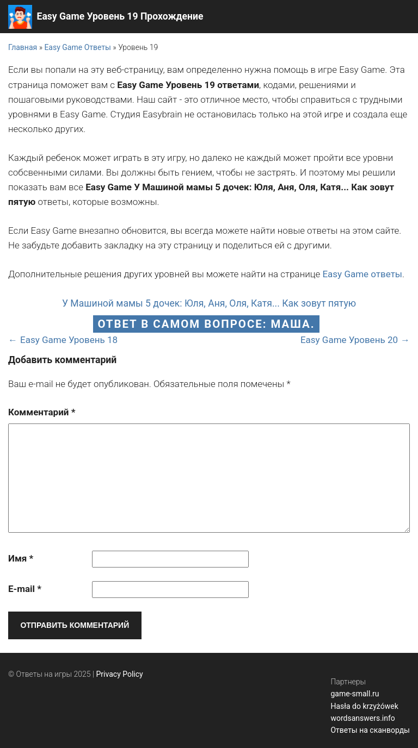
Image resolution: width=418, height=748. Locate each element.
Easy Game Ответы (77, 47)
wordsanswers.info (362, 718)
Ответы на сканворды (370, 730)
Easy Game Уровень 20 (349, 339)
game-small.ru (354, 693)
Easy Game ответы (362, 274)
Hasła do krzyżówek (364, 706)
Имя (20, 558)
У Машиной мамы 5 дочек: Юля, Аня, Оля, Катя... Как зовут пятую (209, 303)
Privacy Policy (119, 674)
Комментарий (41, 412)
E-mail (24, 588)
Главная (22, 47)
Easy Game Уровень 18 (69, 339)
